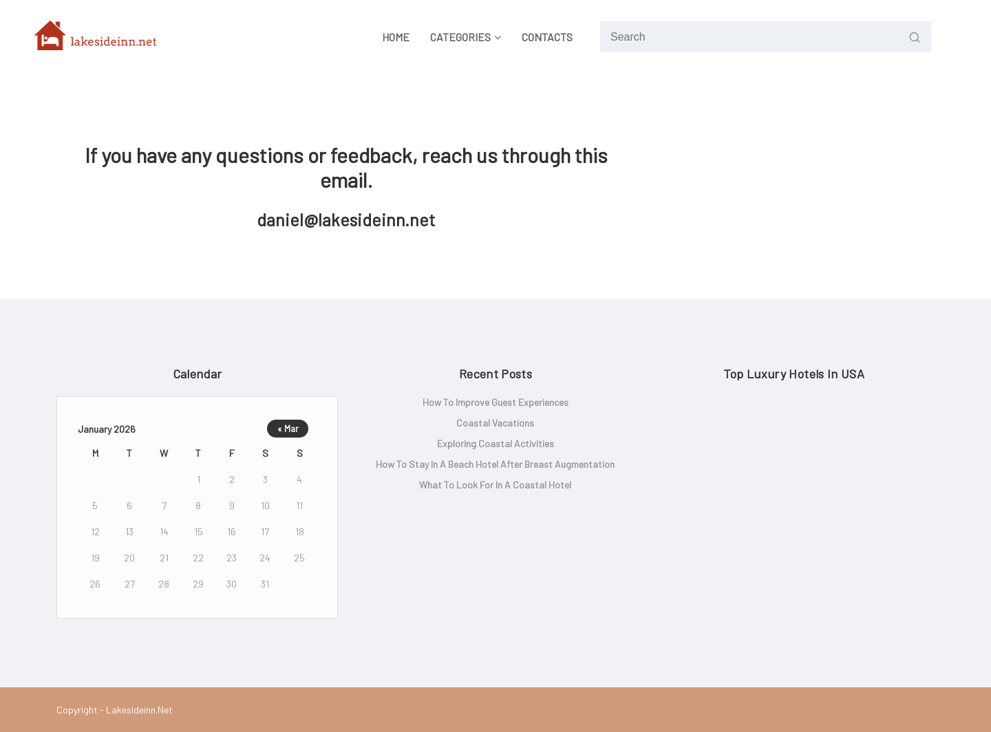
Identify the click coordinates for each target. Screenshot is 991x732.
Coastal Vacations (495, 423)
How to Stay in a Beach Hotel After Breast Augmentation (495, 464)
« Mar (288, 428)
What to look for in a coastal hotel (495, 485)
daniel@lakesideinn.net (346, 219)
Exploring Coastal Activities (495, 443)
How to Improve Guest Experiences (495, 402)
